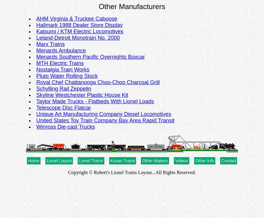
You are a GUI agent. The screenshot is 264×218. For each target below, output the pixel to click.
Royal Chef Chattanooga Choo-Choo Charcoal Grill (98, 82)
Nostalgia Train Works (63, 70)
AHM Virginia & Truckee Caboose (76, 19)
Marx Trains (50, 44)
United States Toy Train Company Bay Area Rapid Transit (105, 120)
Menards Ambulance (61, 51)
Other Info (204, 160)
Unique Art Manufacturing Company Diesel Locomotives (103, 114)
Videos (181, 160)
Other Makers (155, 160)
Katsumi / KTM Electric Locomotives (79, 31)
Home (33, 160)
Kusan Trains (122, 160)
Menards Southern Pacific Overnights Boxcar (90, 57)
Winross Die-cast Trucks (65, 127)
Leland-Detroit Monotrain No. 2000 (78, 38)
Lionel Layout (59, 160)
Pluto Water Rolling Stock (67, 76)
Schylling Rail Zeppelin (63, 89)
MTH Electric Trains (60, 63)
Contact (228, 160)
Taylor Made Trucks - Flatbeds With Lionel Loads (95, 101)
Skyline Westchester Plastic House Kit (82, 95)
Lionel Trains (91, 160)
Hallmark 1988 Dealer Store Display (79, 25)
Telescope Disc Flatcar (63, 108)
